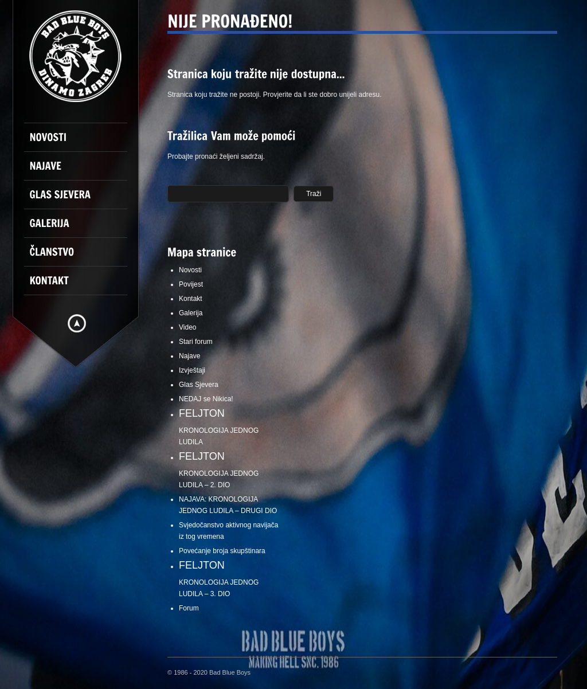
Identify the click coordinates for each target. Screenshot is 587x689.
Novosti (190, 270)
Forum (189, 608)
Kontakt (190, 299)
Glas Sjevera (198, 385)
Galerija (190, 313)
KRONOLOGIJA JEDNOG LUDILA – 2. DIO (230, 470)
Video (187, 327)
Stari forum (196, 342)
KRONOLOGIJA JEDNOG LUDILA (230, 427)
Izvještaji (192, 370)
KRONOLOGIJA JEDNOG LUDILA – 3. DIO (230, 578)
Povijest (191, 284)
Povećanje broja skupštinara (222, 551)
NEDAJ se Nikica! (206, 399)
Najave (189, 356)
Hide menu (77, 323)
